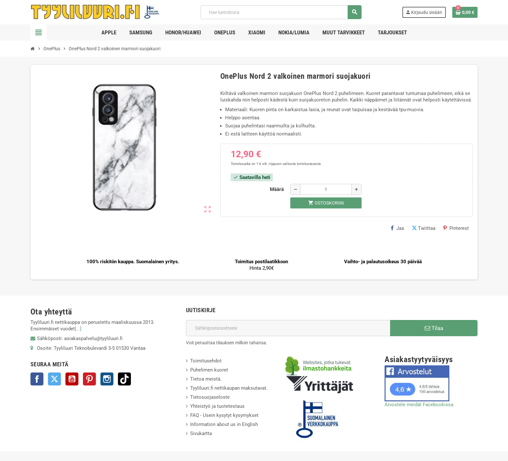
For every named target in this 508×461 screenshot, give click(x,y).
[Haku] (281, 12)
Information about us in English (224, 424)
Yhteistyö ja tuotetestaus (217, 406)
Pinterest (456, 228)
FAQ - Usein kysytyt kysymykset (224, 415)
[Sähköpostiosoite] (288, 328)
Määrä (277, 189)
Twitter (54, 378)
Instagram (106, 378)
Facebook (36, 378)
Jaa (397, 228)
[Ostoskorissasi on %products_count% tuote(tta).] (465, 12)
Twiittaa (423, 228)
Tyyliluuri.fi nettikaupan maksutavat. (229, 388)
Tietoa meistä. (206, 379)
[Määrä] (326, 189)
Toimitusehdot (206, 361)
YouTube (71, 378)
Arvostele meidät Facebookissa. (420, 405)
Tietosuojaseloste (210, 397)
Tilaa (434, 328)
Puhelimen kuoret (209, 370)
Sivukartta (201, 433)
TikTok (124, 378)
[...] (78, 329)
